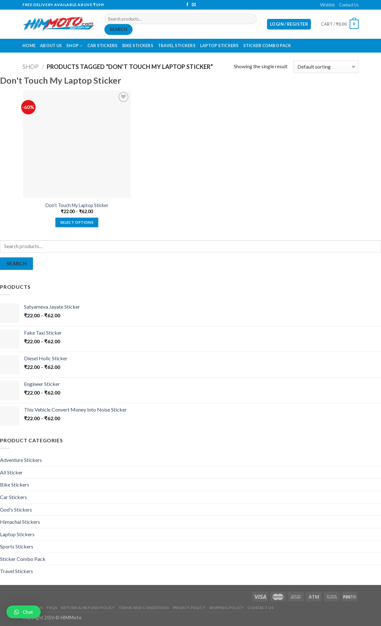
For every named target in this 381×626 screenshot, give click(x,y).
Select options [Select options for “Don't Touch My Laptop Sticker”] (76, 222)
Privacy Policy (189, 607)
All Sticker (11, 472)
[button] (23, 611)
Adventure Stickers (21, 460)
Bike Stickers (137, 45)
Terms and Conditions (144, 607)
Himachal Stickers (20, 522)
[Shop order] (326, 67)
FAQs (52, 607)
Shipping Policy (226, 607)
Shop (74, 46)
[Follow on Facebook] (187, 5)
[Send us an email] (194, 5)
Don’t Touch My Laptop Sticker (77, 205)
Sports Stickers (16, 546)
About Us (51, 45)
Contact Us (349, 4)
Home (29, 45)
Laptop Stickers (219, 45)
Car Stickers (102, 45)
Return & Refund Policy (88, 607)
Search (118, 29)
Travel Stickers (177, 45)
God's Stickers (16, 509)
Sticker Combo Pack (267, 45)
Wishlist (327, 4)
